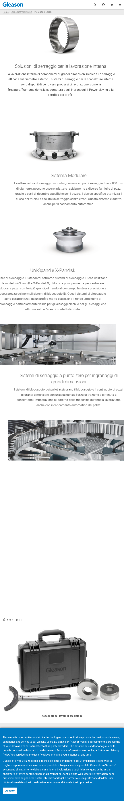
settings (73, 754)
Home (6, 12)
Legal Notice (98, 750)
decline (24, 754)
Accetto (10, 790)
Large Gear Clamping (21, 12)
